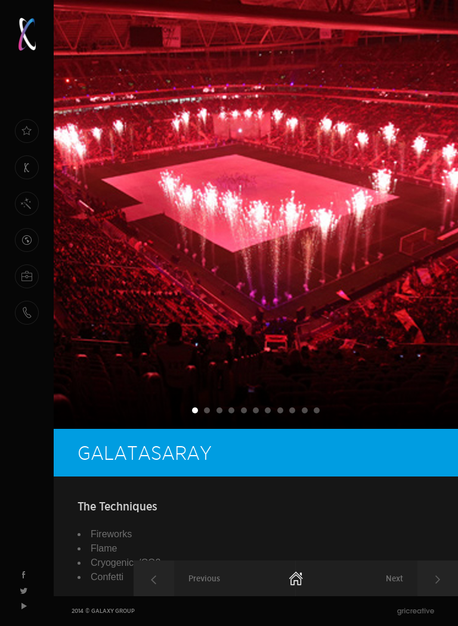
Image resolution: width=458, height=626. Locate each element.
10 (305, 410)
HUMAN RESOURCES (27, 282)
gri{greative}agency (415, 611)
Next (394, 578)
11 (317, 410)
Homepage (296, 577)
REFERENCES (27, 240)
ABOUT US (27, 173)
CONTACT (27, 313)
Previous (204, 578)
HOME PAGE (27, 137)
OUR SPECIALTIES (27, 210)
